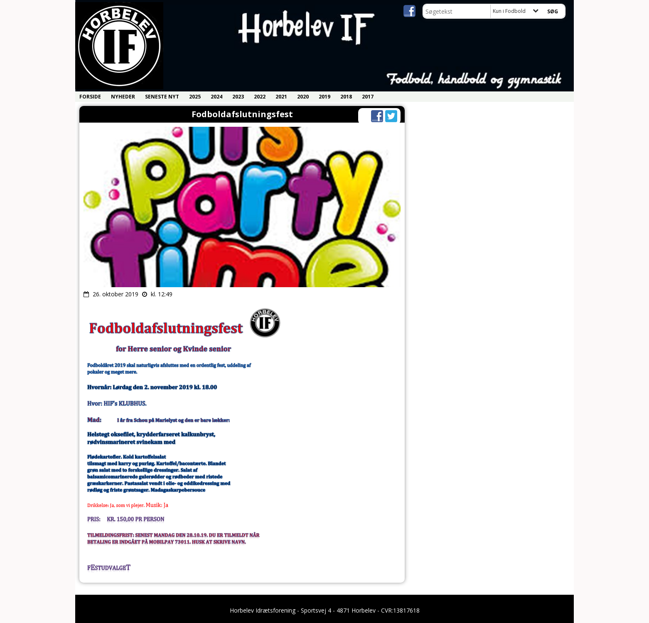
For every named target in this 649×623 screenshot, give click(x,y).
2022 (260, 96)
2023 (238, 96)
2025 (195, 96)
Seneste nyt (162, 96)
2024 (216, 96)
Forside (90, 96)
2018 (346, 96)
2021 (281, 96)
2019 (324, 96)
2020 (303, 96)
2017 (368, 96)
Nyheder (123, 96)
